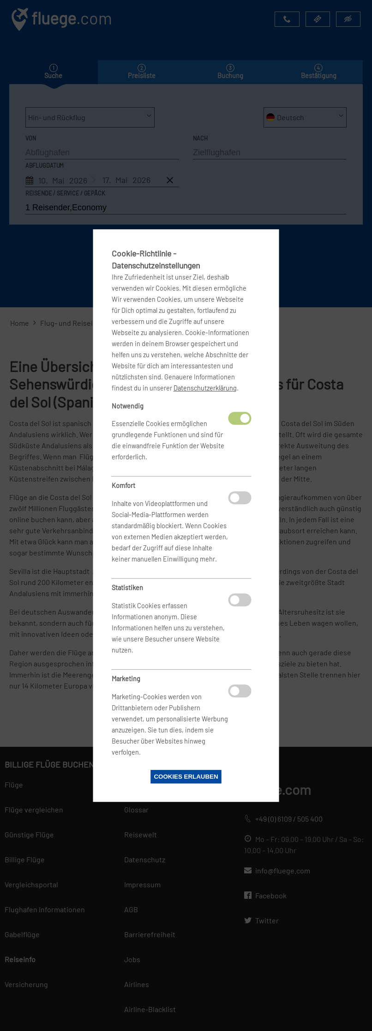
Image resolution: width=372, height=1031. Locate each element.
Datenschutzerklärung (205, 388)
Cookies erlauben (186, 776)
